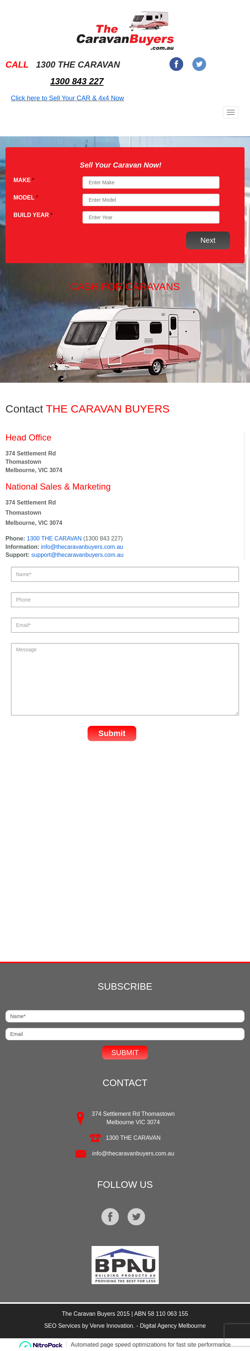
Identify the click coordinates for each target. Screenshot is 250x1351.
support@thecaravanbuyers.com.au (77, 555)
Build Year (33, 215)
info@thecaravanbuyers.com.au (82, 547)
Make (23, 180)
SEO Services (62, 1326)
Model (25, 197)
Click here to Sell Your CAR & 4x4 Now (67, 98)
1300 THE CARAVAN (54, 538)
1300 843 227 (77, 81)
